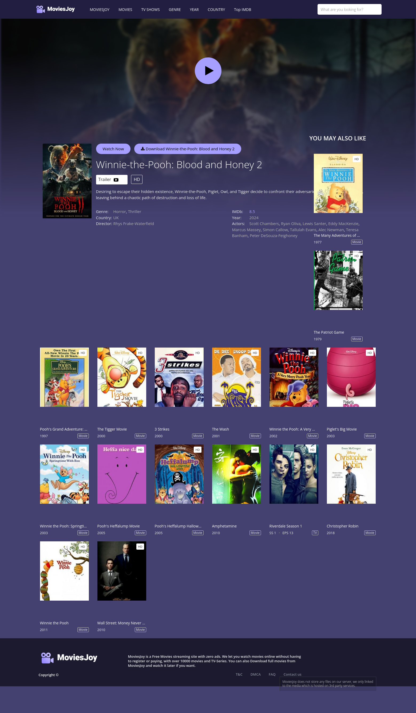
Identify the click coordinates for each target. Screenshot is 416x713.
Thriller (134, 211)
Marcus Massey (246, 229)
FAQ (272, 674)
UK (116, 217)
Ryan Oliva (290, 223)
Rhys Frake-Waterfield (133, 223)
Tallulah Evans (303, 229)
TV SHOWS (150, 9)
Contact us (293, 674)
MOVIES (125, 9)
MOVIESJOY (100, 9)
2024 (254, 217)
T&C (239, 674)
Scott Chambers (264, 223)
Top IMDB (242, 9)
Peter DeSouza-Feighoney (274, 235)
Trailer (108, 179)
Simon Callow (275, 229)
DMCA (256, 674)
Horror (119, 211)
